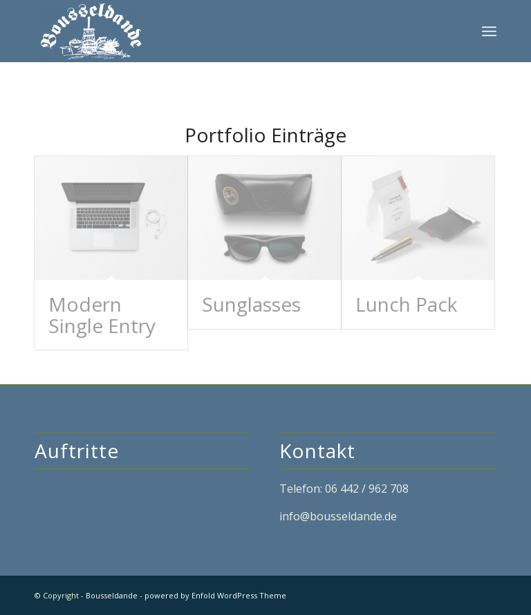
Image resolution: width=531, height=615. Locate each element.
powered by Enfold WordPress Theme (215, 595)
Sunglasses (251, 304)
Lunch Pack (406, 304)
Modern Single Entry (102, 315)
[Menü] (489, 31)
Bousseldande (112, 595)
